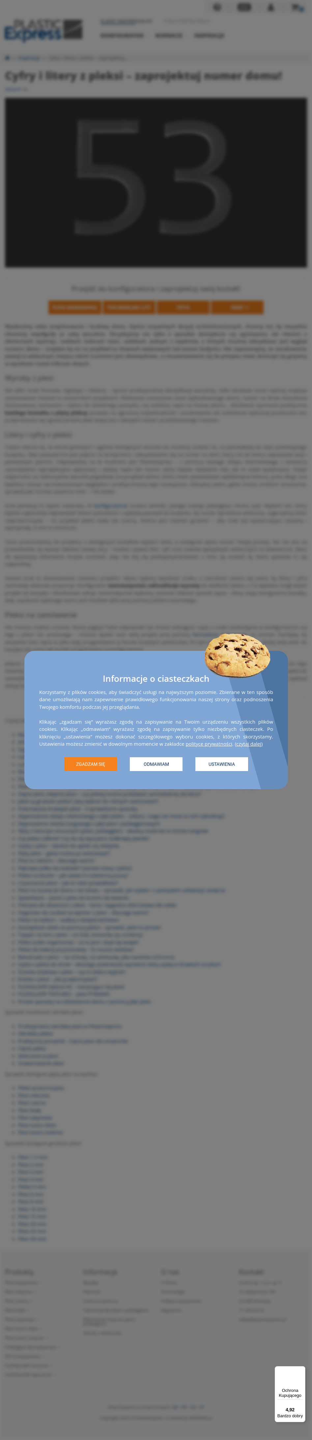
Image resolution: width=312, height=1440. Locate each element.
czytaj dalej (249, 743)
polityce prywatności (209, 743)
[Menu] (301, 1370)
